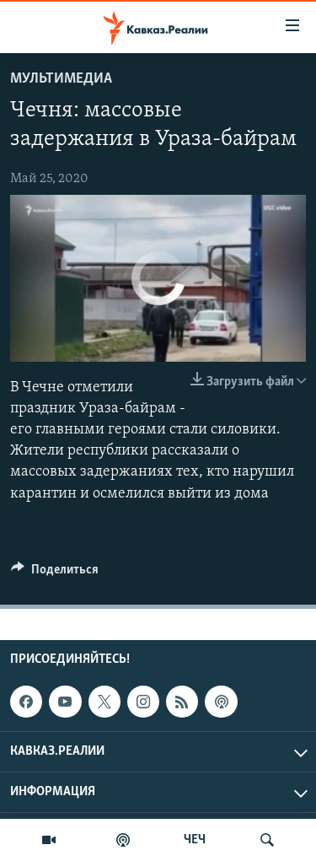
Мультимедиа (61, 79)
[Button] (55, 573)
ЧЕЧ (195, 840)
